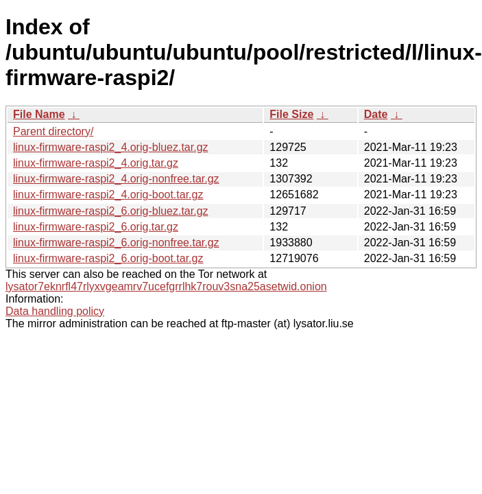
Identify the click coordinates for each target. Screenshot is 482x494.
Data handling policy (54, 311)
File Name (39, 114)
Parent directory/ (53, 131)
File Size (291, 114)
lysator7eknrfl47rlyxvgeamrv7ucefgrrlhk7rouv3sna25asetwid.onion (166, 286)
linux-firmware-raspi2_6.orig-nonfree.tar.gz (116, 242)
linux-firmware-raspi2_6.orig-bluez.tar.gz (110, 211)
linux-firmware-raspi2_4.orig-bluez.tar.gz (110, 147)
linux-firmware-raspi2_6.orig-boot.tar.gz (108, 258)
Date (376, 114)
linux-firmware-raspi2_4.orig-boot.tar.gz (108, 194)
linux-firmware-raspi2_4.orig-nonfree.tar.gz (116, 179)
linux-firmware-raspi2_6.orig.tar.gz (95, 227)
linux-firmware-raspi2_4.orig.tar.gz (95, 163)
